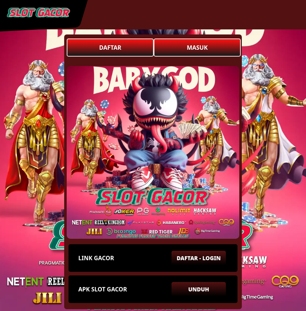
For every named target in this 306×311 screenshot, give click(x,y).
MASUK (197, 48)
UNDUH (198, 289)
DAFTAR (110, 48)
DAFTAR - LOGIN (199, 258)
